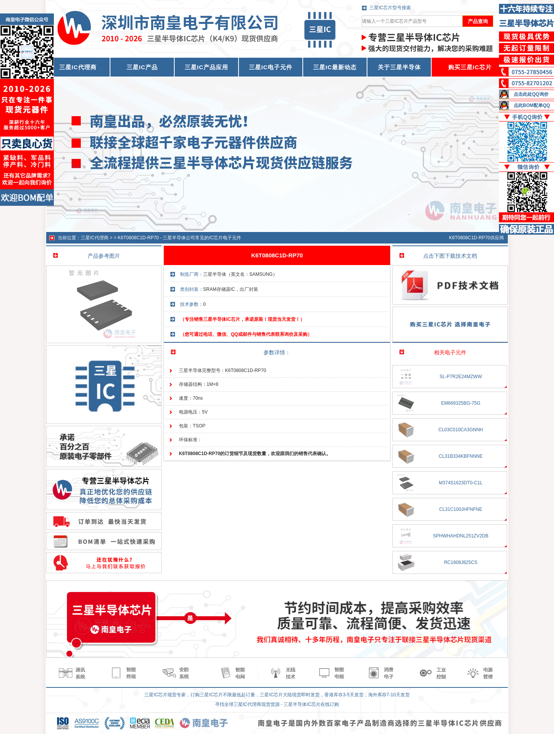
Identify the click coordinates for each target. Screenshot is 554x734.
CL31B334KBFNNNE (460, 456)
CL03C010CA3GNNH (460, 429)
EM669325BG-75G (460, 403)
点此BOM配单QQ (532, 105)
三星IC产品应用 (206, 67)
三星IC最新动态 (335, 67)
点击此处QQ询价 (531, 94)
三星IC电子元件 (270, 67)
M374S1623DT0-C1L (460, 482)
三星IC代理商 (94, 237)
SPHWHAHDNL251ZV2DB (460, 536)
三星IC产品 (142, 67)
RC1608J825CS (460, 562)
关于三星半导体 (399, 67)
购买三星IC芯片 (470, 67)
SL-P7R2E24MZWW (460, 376)
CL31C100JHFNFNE (460, 509)
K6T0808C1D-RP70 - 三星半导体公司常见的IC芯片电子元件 (179, 237)
